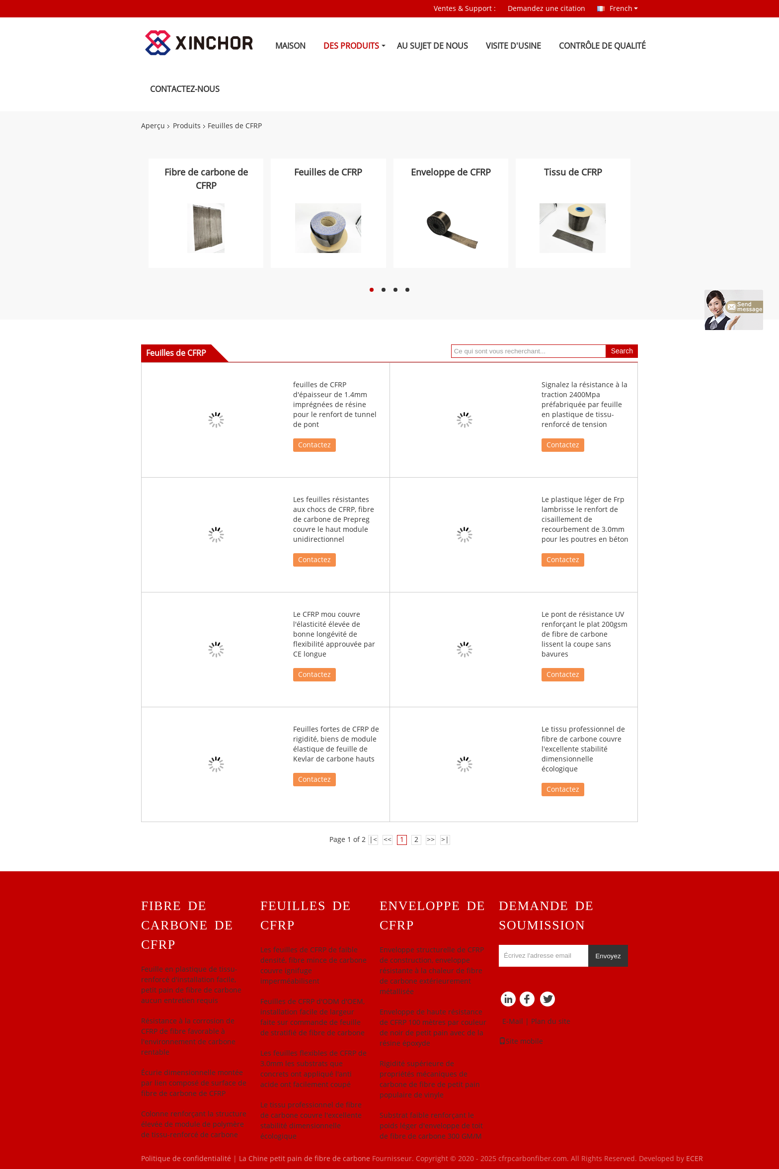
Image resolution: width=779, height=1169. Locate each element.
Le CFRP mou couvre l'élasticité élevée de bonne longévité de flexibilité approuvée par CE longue (334, 634)
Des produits (351, 46)
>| (445, 839)
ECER (694, 1159)
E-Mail (512, 1021)
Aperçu (153, 126)
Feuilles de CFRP (328, 172)
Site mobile (521, 1041)
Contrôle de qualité (602, 46)
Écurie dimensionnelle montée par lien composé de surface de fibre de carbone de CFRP (193, 1083)
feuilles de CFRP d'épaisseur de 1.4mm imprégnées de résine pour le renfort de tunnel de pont (335, 405)
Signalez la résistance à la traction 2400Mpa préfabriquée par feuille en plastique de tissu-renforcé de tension (584, 405)
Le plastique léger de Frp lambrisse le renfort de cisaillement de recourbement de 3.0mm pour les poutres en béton (585, 520)
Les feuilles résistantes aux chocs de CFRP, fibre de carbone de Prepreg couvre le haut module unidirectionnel (333, 520)
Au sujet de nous (432, 46)
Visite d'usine (513, 46)
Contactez (314, 445)
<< (387, 839)
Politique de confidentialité (186, 1159)
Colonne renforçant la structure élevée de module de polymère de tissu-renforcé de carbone (193, 1124)
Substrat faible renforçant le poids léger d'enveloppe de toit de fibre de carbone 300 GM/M (431, 1126)
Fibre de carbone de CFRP (206, 179)
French (624, 8)
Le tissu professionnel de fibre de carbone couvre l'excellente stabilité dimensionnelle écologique (583, 749)
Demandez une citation (546, 8)
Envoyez (608, 956)
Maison (290, 46)
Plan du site (550, 1021)
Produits (187, 126)
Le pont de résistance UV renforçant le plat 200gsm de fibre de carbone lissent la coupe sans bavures (584, 634)
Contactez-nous (185, 89)
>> (431, 839)
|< (373, 839)
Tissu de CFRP (573, 172)
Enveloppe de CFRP (451, 172)
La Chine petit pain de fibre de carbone (304, 1159)
